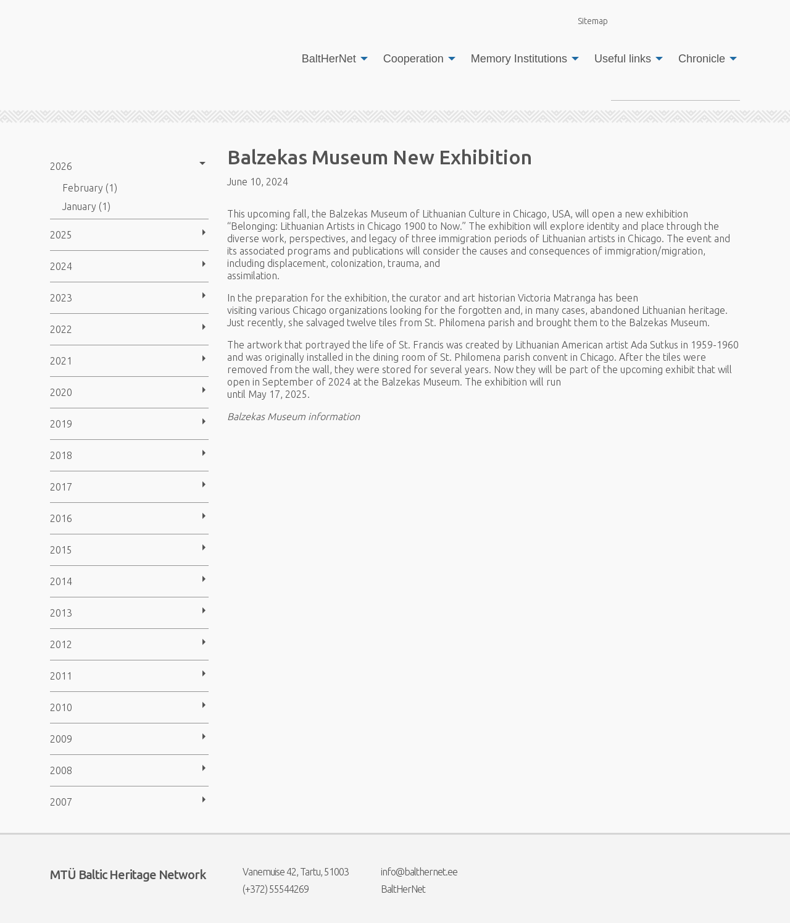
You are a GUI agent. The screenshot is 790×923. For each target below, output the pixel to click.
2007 (61, 801)
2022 (61, 329)
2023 (61, 297)
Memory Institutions (519, 59)
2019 (61, 423)
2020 (61, 392)
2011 (61, 675)
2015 (61, 549)
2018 (61, 455)
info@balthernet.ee (411, 871)
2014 (61, 581)
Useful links (622, 59)
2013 (61, 612)
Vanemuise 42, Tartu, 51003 (288, 871)
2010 (61, 707)
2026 (61, 166)
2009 (61, 738)
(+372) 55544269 (268, 889)
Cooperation (413, 59)
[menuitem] (331, 58)
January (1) (86, 206)
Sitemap (585, 20)
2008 (61, 770)
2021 (61, 360)
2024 (61, 266)
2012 (61, 644)
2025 (61, 234)
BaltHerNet (329, 59)
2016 (61, 518)
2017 (61, 486)
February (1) (89, 187)
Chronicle (701, 59)
